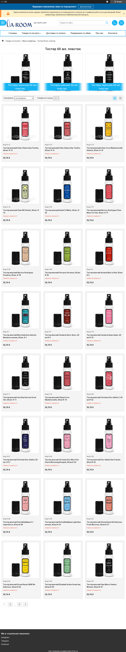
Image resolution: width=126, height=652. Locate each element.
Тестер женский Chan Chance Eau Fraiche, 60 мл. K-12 (21, 149)
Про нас (99, 33)
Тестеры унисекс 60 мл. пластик (64, 87)
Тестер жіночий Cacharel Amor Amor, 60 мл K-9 (62, 336)
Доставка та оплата (55, 33)
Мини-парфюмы (29, 41)
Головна (13, 33)
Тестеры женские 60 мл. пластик (22, 87)
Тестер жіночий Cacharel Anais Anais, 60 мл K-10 (104, 336)
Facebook (5, 644)
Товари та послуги (30, 33)
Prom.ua (75, 651)
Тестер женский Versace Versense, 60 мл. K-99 (63, 274)
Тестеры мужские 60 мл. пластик (106, 87)
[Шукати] (107, 23)
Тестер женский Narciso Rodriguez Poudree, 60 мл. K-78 (18, 274)
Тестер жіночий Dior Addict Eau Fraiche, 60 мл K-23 (104, 461)
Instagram (5, 637)
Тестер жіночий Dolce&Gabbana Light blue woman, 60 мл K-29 (63, 523)
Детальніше (85, 6)
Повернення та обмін (80, 33)
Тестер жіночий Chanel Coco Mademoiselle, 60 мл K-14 (57, 398)
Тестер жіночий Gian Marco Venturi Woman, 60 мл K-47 (102, 585)
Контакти (112, 33)
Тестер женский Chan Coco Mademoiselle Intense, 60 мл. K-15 (105, 149)
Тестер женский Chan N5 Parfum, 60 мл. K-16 (21, 211)
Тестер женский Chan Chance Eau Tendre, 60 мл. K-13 (62, 149)
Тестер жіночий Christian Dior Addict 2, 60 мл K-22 (104, 398)
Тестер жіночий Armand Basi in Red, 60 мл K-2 (105, 274)
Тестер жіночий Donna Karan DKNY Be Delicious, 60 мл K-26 (19, 585)
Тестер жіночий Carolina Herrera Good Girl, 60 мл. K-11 (19, 398)
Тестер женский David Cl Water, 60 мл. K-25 (62, 211)
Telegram (5, 641)
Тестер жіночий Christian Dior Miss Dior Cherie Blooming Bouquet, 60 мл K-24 (62, 461)
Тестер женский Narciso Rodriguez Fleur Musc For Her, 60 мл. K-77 (104, 211)
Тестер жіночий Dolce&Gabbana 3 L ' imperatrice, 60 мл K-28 (18, 523)
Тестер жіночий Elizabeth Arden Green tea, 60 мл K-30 (63, 585)
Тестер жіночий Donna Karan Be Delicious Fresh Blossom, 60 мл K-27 (104, 523)
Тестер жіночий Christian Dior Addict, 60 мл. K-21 (20, 461)
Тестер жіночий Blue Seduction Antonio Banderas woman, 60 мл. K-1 (19, 336)
